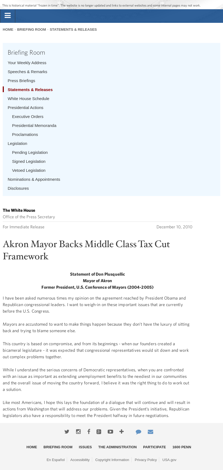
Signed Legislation (29, 161)
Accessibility (80, 460)
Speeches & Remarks (27, 71)
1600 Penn (181, 447)
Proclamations (25, 134)
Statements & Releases (73, 29)
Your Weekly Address (27, 62)
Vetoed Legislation (29, 170)
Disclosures (18, 188)
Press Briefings (21, 80)
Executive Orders (27, 116)
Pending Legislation (30, 152)
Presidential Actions (25, 107)
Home (8, 29)
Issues (85, 447)
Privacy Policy (146, 460)
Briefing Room (31, 29)
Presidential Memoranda (34, 125)
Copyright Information (112, 460)
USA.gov (169, 460)
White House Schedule (28, 98)
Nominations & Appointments (34, 179)
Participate (154, 447)
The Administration (117, 447)
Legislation (17, 143)
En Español (56, 460)
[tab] (7, 16)
